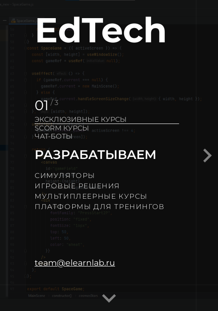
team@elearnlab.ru (75, 262)
